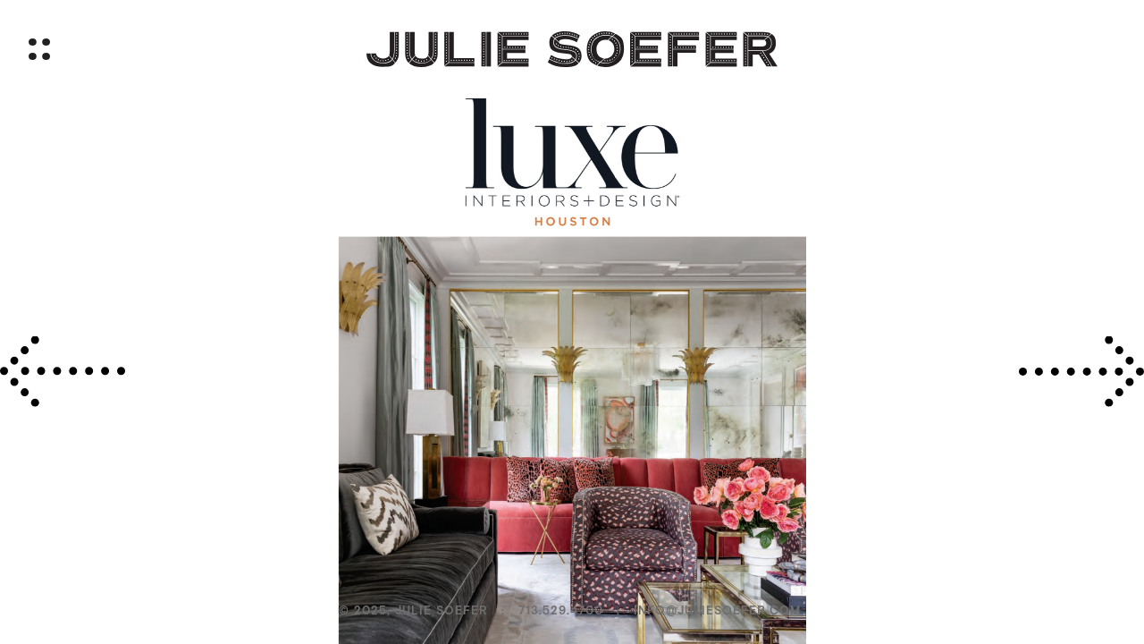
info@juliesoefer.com (717, 610)
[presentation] (62, 371)
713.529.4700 (560, 610)
